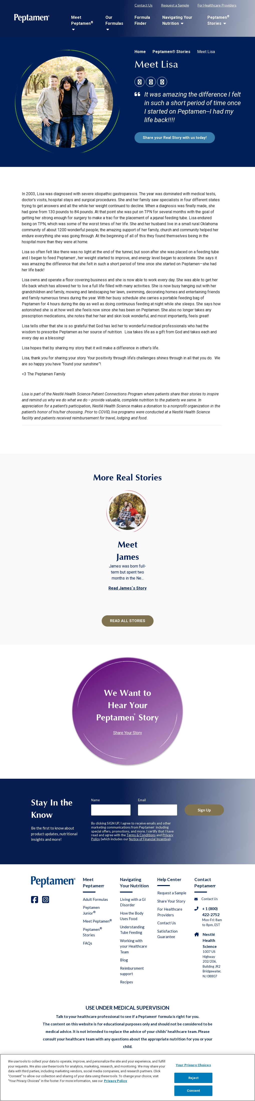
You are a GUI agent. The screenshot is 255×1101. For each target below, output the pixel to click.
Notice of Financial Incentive (149, 839)
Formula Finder (142, 20)
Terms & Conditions (141, 836)
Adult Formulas (95, 900)
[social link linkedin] (151, 82)
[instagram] (45, 900)
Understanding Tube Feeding (132, 930)
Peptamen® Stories (171, 51)
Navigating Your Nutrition (177, 20)
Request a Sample (175, 5)
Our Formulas (114, 23)
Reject (193, 1081)
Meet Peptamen (82, 23)
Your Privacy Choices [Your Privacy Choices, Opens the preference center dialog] (193, 1068)
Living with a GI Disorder (133, 903)
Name (95, 800)
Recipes (126, 982)
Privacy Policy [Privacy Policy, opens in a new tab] (115, 1084)
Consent (193, 1094)
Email (142, 800)
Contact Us (144, 5)
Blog (124, 960)
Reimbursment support (132, 971)
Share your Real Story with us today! (177, 137)
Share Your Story (127, 733)
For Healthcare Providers (217, 5)
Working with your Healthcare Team (133, 947)
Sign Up (204, 810)
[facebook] (34, 900)
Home (140, 51)
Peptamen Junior (91, 911)
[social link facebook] (140, 82)
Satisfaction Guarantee (167, 934)
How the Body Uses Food (132, 916)
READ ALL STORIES (127, 621)
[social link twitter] (162, 82)
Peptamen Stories (218, 20)
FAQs (87, 943)
